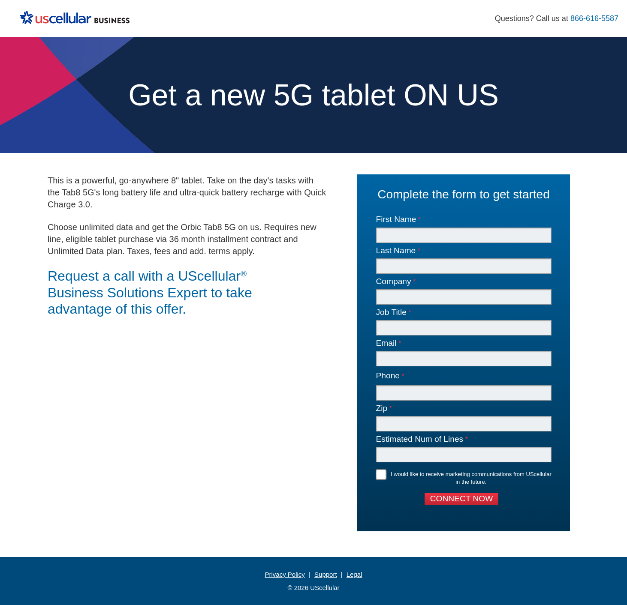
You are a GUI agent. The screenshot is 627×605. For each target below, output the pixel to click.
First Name (396, 220)
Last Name (396, 251)
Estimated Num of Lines (420, 439)
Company (393, 282)
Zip (382, 408)
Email (386, 343)
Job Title (391, 312)
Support (325, 574)
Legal (354, 574)
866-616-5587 (594, 18)
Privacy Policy (284, 574)
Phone (388, 375)
